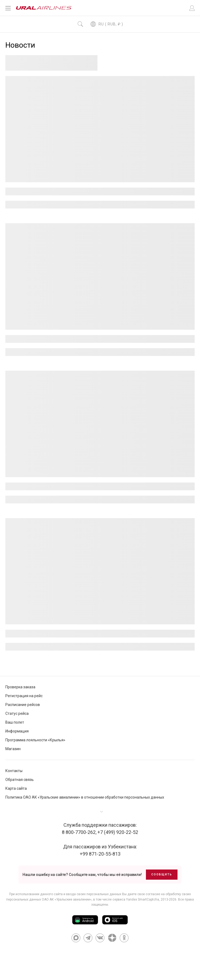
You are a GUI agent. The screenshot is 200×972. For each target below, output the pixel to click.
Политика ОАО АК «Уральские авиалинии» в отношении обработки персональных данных (84, 797)
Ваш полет (14, 722)
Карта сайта (16, 788)
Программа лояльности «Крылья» (35, 740)
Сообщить (161, 874)
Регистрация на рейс (24, 696)
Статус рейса (17, 713)
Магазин (13, 749)
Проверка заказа (20, 687)
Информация (17, 731)
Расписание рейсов (22, 705)
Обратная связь (19, 779)
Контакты (13, 771)
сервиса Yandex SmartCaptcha (135, 899)
